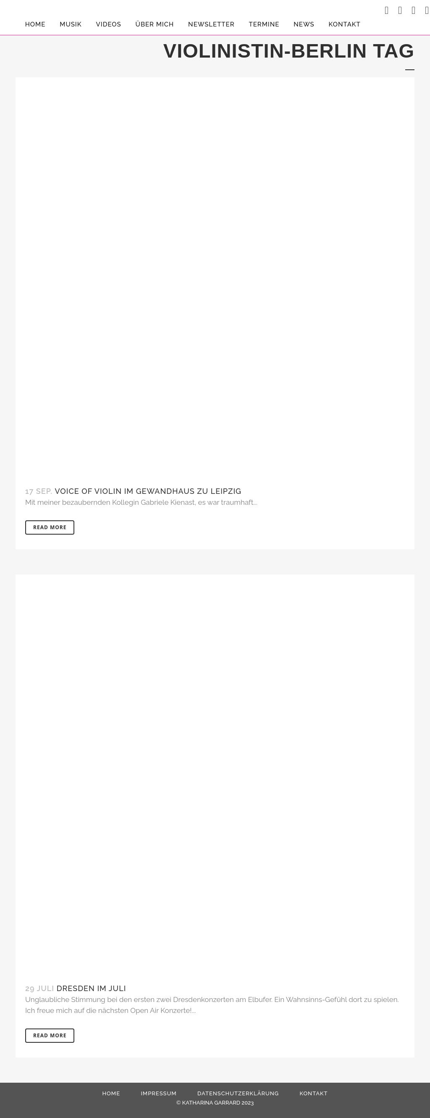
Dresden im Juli (91, 988)
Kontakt (313, 1093)
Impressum (158, 1093)
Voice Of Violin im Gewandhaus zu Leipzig (148, 491)
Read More (49, 527)
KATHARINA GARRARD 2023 (218, 1103)
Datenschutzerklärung (238, 1093)
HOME (111, 1093)
